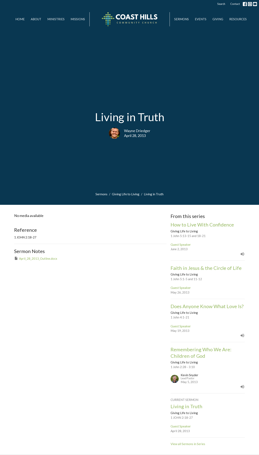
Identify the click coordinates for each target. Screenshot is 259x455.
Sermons (181, 19)
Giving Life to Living (125, 194)
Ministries (56, 19)
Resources (238, 19)
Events (200, 19)
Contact (235, 3)
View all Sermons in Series (188, 444)
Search (221, 3)
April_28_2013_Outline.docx (35, 258)
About (36, 19)
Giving (217, 19)
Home (20, 19)
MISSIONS (78, 19)
